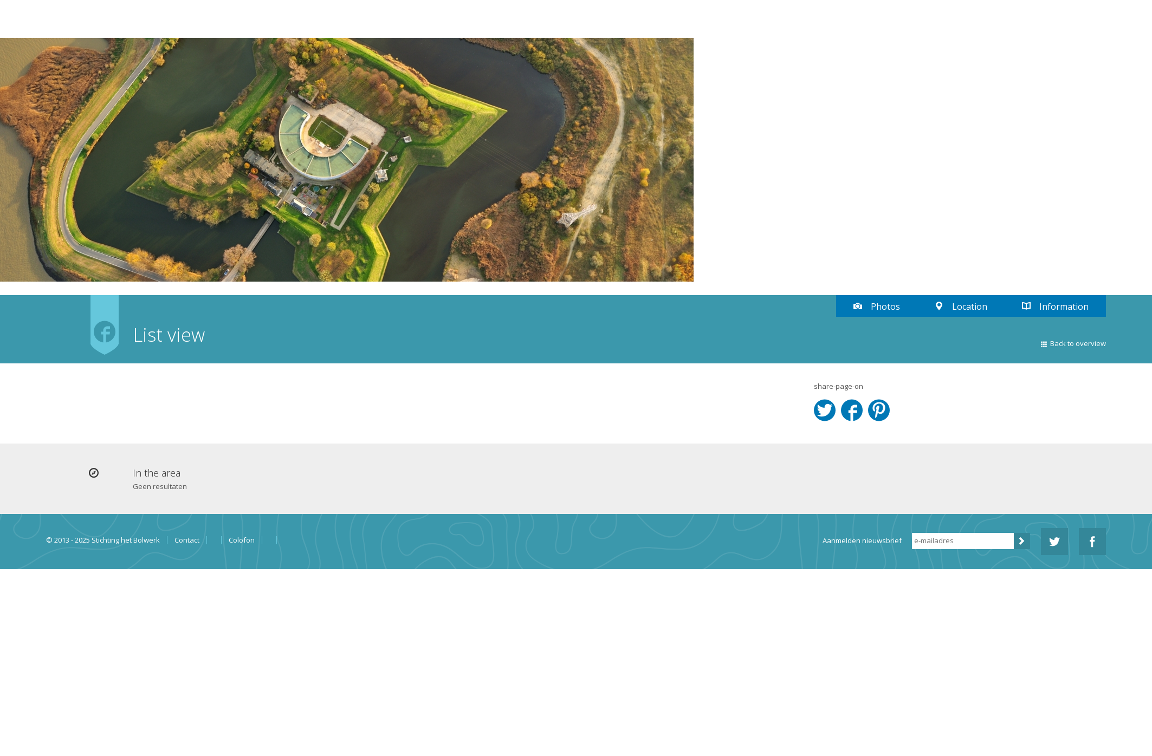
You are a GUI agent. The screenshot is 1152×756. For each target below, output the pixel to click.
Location (969, 306)
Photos (885, 306)
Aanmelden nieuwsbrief (862, 540)
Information (1064, 306)
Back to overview (1078, 343)
